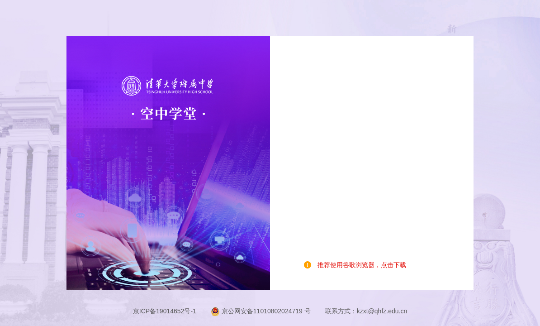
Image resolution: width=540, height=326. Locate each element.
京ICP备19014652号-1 (164, 311)
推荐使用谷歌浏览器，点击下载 (361, 265)
